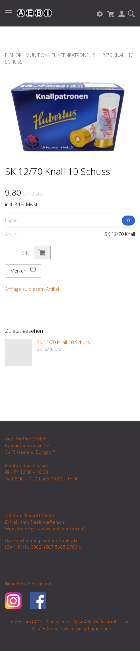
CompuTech (99, 629)
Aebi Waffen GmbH (102, 622)
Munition (37, 55)
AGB (38, 622)
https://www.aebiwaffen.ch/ (55, 529)
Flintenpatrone (70, 55)
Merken (23, 271)
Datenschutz (57, 622)
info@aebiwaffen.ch (42, 522)
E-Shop (13, 55)
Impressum (19, 622)
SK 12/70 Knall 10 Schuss (63, 342)
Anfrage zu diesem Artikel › (33, 289)
